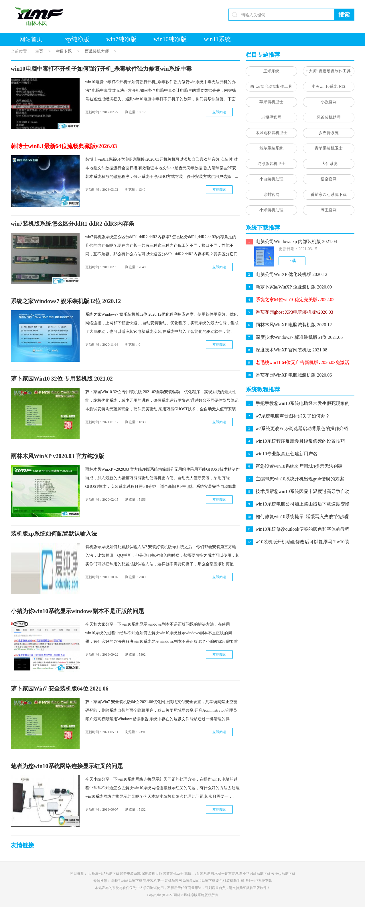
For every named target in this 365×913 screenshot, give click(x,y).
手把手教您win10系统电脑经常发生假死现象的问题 (303, 404)
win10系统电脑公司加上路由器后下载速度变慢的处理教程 (303, 505)
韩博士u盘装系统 (197, 874)
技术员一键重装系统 (226, 874)
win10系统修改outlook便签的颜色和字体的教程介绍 (303, 530)
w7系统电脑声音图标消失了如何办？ (293, 415)
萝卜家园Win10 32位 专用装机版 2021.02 (62, 378)
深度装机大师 (151, 874)
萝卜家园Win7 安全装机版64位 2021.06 (59, 688)
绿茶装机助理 (329, 117)
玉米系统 (271, 71)
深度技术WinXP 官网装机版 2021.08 (291, 349)
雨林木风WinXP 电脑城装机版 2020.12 (294, 324)
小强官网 (329, 102)
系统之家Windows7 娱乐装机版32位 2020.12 (66, 301)
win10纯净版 (170, 39)
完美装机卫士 (153, 881)
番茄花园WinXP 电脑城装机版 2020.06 (294, 375)
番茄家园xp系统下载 (329, 194)
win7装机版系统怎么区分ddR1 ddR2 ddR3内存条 (72, 223)
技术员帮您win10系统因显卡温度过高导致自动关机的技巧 (303, 492)
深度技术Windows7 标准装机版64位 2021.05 (299, 337)
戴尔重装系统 (271, 148)
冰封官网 (271, 194)
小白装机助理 (271, 179)
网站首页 (30, 39)
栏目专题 (64, 51)
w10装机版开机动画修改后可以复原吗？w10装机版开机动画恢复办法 (302, 542)
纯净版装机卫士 (271, 164)
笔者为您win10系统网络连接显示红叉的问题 (67, 766)
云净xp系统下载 (283, 874)
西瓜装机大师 (97, 51)
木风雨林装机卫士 (271, 133)
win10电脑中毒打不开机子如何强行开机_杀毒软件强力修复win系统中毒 (101, 68)
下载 (292, 260)
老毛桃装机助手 (228, 881)
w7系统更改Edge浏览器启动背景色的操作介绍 (302, 428)
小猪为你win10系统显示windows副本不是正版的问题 (77, 611)
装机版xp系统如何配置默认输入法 (54, 533)
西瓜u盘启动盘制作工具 (271, 86)
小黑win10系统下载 (328, 86)
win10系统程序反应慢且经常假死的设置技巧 (300, 441)
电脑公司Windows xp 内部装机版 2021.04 (296, 241)
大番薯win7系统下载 (103, 874)
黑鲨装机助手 (173, 874)
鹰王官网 (329, 210)
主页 (39, 51)
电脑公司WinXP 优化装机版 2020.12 (291, 274)
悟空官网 (329, 179)
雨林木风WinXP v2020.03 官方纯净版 (57, 456)
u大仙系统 (328, 164)
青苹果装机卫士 (329, 148)
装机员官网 (173, 881)
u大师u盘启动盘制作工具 (329, 71)
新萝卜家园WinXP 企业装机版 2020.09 (294, 287)
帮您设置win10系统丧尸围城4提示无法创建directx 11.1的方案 (299, 467)
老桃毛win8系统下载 (126, 881)
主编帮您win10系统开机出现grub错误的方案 (300, 478)
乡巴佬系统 (329, 133)
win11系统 (217, 39)
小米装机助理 (271, 210)
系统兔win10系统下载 (199, 881)
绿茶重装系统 (130, 874)
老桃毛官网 (271, 117)
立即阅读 (219, 112)
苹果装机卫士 (271, 102)
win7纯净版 (121, 39)
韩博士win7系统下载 (256, 881)
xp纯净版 (77, 39)
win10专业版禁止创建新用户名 (286, 453)
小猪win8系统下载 (256, 874)
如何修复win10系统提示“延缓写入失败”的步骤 (302, 516)
